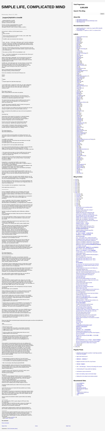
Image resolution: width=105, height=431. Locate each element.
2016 (76, 183)
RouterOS (79, 134)
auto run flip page (79, 208)
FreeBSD (78, 71)
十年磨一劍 (78, 323)
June (77, 201)
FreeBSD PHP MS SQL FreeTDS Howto (84, 304)
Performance (11, 418)
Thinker (78, 391)
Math (78, 101)
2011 (76, 190)
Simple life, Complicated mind (33, 7)
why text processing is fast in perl (83, 313)
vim (77, 156)
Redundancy (79, 129)
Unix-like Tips (79, 152)
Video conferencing (81, 155)
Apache (78, 40)
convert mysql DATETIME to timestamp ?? (85, 274)
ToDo (78, 146)
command (79, 52)
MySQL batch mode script (81, 287)
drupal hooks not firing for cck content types (85, 316)
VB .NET (78, 153)
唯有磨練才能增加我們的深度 (82, 228)
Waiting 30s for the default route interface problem (87, 376)
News (78, 107)
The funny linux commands (81, 285)
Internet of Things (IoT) (81, 85)
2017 (76, 182)
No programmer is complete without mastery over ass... (87, 265)
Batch (78, 45)
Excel (78, 67)
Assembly (79, 42)
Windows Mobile (80, 167)
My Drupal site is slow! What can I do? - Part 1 (85, 258)
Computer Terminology (81, 53)
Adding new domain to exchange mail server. (85, 273)
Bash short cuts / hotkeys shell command (84, 286)
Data (78, 54)
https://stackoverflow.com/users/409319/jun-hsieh (87, 20)
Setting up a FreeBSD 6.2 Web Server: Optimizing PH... (87, 243)
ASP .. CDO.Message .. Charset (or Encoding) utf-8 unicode (89, 366)
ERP (78, 66)
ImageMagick (79, 84)
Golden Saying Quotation (82, 76)
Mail (77, 100)
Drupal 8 (78, 62)
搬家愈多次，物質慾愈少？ (82, 359)
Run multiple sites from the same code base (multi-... (87, 215)
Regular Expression (81, 130)
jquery (77, 261)
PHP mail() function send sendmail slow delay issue (87, 220)
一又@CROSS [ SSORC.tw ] (83, 392)
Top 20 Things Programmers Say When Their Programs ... (88, 332)
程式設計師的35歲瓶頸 (81, 302)
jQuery (78, 92)
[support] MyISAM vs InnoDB (12, 17)
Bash (78, 44)
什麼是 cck (78, 338)
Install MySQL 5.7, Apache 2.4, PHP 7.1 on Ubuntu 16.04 (89, 30)
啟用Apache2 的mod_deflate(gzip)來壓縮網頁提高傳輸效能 (88, 244)
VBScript (78, 154)
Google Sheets (80, 78)
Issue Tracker (79, 88)
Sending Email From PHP (81, 211)
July (77, 200)
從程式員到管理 (79, 322)
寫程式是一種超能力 (81, 364)
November (78, 195)
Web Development (80, 164)
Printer (78, 121)
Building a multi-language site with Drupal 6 (85, 227)
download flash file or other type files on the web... (86, 310)
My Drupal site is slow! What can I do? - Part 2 (85, 259)
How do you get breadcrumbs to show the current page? (88, 341)
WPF (78, 168)
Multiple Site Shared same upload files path (85, 212)
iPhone (78, 86)
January (78, 345)
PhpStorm (79, 115)
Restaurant (79, 131)
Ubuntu (78, 150)
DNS (78, 59)
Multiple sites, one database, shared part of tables (86, 217)
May (77, 203)
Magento (78, 97)
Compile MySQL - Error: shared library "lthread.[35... (87, 251)
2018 (76, 180)
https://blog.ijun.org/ (81, 21)
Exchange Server (80, 68)
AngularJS (79, 38)
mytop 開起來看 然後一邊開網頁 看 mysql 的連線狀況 (87, 247)
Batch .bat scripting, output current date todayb (86, 373)
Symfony (78, 144)
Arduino (78, 41)
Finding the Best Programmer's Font (83, 331)
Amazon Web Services (81, 36)
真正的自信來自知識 (80, 236)
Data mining (79, 55)
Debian (78, 56)
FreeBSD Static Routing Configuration (84, 306)
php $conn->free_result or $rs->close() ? (84, 209)
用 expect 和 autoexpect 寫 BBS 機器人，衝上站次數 (87, 335)
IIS (77, 83)
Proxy (78, 125)
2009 (76, 192)
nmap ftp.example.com (81, 276)
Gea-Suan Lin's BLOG (81, 387)
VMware (78, 160)
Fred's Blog (79, 386)
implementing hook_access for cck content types (86, 314)
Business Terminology (81, 48)
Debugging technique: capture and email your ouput (87, 239)
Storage (78, 143)
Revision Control (80, 133)
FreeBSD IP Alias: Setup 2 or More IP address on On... (87, 309)
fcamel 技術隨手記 (80, 383)
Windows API (79, 165)
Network (78, 106)
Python (78, 126)
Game (78, 72)
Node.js (78, 109)
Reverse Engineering (81, 132)
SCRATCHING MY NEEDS (82, 388)
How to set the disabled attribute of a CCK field (86, 278)
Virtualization (79, 158)
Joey (78, 394)
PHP (78, 114)
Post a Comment (5, 423)
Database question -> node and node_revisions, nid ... (87, 300)
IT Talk (78, 89)
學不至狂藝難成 (79, 262)
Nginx (78, 108)
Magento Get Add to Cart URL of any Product (86, 361)
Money (78, 103)
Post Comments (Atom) (13, 428)
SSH (78, 142)
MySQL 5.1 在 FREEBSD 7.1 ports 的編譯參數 (86, 250)
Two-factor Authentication (82, 149)
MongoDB (79, 104)
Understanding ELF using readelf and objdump (86, 369)
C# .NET (78, 50)
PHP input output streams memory (83, 312)
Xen (77, 170)
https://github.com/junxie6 (82, 19)
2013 (76, 187)
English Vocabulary (81, 65)
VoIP (78, 161)
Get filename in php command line (84, 371)
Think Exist (79, 390)
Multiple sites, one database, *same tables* (85, 219)
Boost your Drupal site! (81, 255)
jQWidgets (79, 93)
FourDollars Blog (80, 385)
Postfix (78, 117)
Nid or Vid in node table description (83, 301)
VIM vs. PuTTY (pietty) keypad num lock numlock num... (88, 289)
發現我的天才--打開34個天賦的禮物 (83, 234)
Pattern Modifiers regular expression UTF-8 (85, 226)
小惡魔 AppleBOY (80, 393)
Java (78, 90)
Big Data (78, 46)
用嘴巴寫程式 (79, 328)
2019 (76, 179)
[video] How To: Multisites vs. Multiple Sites (85, 213)
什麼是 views (78, 336)
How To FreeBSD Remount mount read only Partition (87, 293)
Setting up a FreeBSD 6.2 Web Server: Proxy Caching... (88, 241)
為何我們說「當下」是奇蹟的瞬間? (83, 329)
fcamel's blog (79, 384)
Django (78, 58)
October (78, 196)
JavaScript (79, 91)
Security (78, 138)
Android (78, 37)
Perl (77, 112)
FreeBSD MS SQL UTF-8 (81, 294)
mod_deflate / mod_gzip (81, 245)
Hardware (79, 79)
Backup (78, 43)
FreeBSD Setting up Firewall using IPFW (84, 230)
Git (77, 73)
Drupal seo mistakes (80, 333)
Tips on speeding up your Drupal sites (84, 257)
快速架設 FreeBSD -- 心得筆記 (82, 223)
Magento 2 (79, 98)
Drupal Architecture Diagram (82, 298)
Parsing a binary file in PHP (82, 283)
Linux (78, 94)
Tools (78, 148)
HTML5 (78, 82)
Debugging (79, 57)
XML (78, 172)
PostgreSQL (79, 118)
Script (78, 137)
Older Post (68, 425)
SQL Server (79, 141)
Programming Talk (80, 122)
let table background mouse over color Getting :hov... (87, 268)
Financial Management (81, 70)
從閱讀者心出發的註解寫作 (81, 326)
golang (78, 74)
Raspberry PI (79, 127)
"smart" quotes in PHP (80, 281)
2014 (76, 186)
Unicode (78, 151)
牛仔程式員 (78, 320)
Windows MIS (79, 166)
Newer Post (4, 425)
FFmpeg (78, 69)
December (78, 194)
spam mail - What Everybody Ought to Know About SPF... (88, 272)
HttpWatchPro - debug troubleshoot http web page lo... (87, 254)
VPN (78, 162)
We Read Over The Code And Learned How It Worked (87, 264)
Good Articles (79, 77)
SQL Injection (79, 140)
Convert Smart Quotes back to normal (84, 282)
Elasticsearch (79, 64)
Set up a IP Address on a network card (84, 308)
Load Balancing (80, 95)
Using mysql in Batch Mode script (83, 295)
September (78, 198)
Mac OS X (79, 96)
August (77, 199)
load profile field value (80, 277)
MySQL (6, 418)
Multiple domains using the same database (85, 216)
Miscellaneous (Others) (81, 102)
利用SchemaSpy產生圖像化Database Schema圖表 (86, 297)
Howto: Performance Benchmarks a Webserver (86, 240)
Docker (78, 60)
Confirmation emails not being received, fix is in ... (86, 270)
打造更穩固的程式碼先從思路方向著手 (84, 325)
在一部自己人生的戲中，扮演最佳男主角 (84, 233)
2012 (76, 188)
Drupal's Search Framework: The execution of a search (87, 317)
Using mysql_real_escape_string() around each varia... (87, 280)
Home (36, 425)
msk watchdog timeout (80, 291)
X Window (79, 169)
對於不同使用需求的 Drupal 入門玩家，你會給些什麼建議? (88, 339)
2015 (76, 184)
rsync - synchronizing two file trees (83, 305)
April (77, 204)
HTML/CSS (79, 81)
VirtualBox (79, 157)
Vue (77, 163)
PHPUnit (78, 116)
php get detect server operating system (84, 207)
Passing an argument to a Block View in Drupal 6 (86, 342)
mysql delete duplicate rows (82, 269)
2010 (76, 191)
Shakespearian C (79, 266)
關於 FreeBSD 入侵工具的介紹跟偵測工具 (85, 248)
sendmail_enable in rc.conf (81, 221)
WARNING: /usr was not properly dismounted (85, 290)
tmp (77, 145)
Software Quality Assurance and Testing (85, 139)
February (78, 344)
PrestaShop (79, 120)
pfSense (78, 113)
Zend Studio (79, 173)
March (77, 205)
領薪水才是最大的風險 (80, 231)
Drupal (78, 61)
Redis (78, 128)
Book (78, 47)
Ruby (78, 136)
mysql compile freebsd (80, 253)
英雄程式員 (78, 318)
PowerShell (79, 119)
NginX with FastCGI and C (82, 356)
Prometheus (79, 124)
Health (78, 80)
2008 (76, 346)
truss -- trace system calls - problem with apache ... (86, 237)
